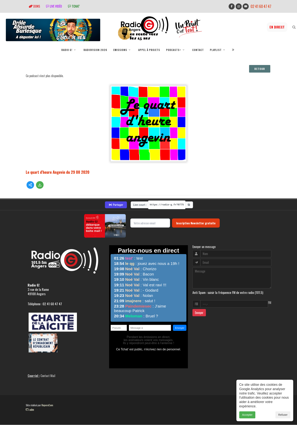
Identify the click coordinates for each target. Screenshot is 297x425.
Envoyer (199, 313)
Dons (34, 6)
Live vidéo (54, 6)
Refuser (283, 414)
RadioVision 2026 (95, 50)
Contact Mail (48, 376)
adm (30, 410)
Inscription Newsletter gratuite (196, 223)
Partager (116, 205)
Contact (198, 50)
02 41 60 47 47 (261, 6)
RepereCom (47, 405)
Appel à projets (149, 50)
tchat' (74, 6)
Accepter (247, 414)
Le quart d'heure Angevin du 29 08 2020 (57, 172)
